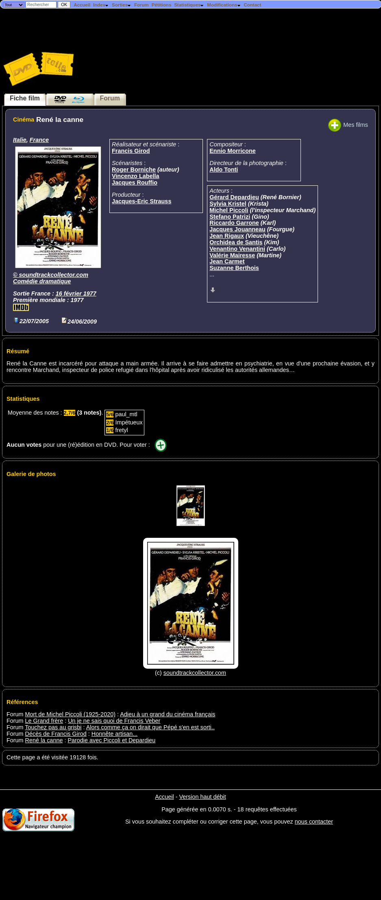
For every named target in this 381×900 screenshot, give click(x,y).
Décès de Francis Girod (56, 733)
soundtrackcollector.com (53, 275)
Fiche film (25, 98)
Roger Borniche (134, 169)
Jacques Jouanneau (237, 229)
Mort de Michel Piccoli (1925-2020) (70, 714)
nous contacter (314, 821)
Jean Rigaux (226, 236)
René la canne (44, 740)
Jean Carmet (226, 261)
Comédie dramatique (42, 281)
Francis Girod (131, 151)
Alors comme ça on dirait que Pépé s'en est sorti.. (150, 727)
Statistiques (189, 4)
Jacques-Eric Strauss (141, 201)
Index (101, 4)
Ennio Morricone (232, 151)
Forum (141, 4)
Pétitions (162, 4)
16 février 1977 (76, 293)
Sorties (121, 4)
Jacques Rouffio (134, 182)
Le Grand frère (44, 720)
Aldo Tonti (223, 169)
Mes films (348, 125)
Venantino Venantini (237, 249)
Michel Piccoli (228, 210)
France (39, 140)
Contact (252, 4)
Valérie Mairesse (232, 255)
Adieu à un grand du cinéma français (167, 714)
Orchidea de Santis (235, 242)
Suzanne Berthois (234, 268)
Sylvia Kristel (227, 203)
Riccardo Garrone (234, 223)
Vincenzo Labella (135, 176)
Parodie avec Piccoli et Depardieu (111, 740)
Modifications (224, 4)
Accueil (82, 4)
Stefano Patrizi (229, 216)
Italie (19, 140)
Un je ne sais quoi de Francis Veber (114, 720)
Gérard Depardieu (234, 197)
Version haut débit (202, 796)
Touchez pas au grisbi (53, 727)
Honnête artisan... (114, 733)
